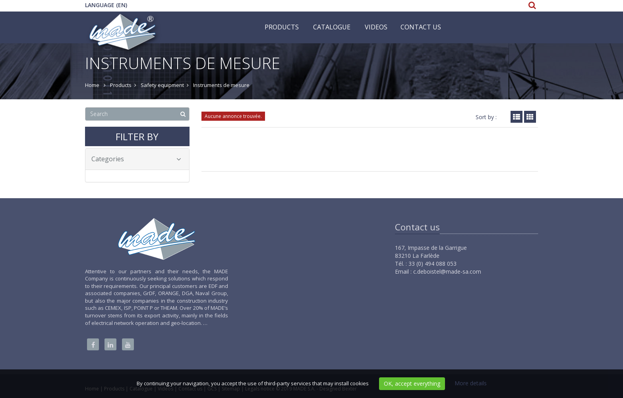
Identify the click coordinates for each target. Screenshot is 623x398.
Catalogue (331, 27)
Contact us (420, 27)
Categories (136, 159)
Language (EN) (106, 5)
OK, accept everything (412, 383)
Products (282, 27)
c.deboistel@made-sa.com (447, 271)
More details (471, 383)
